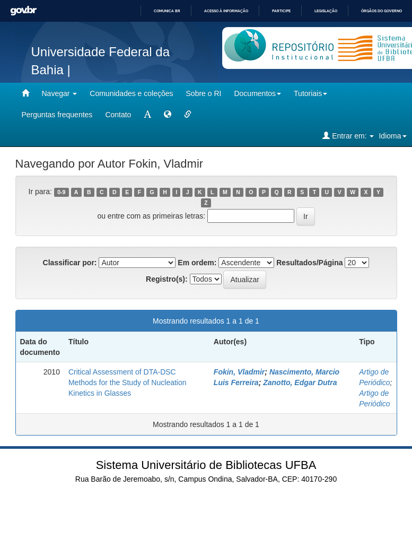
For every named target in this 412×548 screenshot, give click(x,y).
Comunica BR (167, 10)
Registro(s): (167, 279)
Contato (118, 114)
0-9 (61, 192)
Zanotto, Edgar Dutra (300, 382)
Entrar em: (348, 135)
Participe (281, 10)
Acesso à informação (226, 10)
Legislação (325, 10)
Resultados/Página (309, 262)
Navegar (59, 93)
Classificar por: (70, 262)
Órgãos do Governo (381, 10)
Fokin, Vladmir (239, 372)
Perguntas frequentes (57, 114)
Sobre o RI (204, 93)
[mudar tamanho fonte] (147, 114)
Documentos (257, 93)
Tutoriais (310, 93)
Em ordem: (197, 262)
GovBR (23, 11)
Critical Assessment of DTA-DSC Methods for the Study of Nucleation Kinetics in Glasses (127, 382)
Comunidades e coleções (131, 93)
